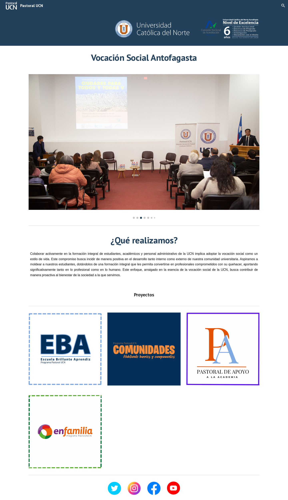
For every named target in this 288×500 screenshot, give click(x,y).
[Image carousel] (144, 146)
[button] (283, 5)
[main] (144, 58)
